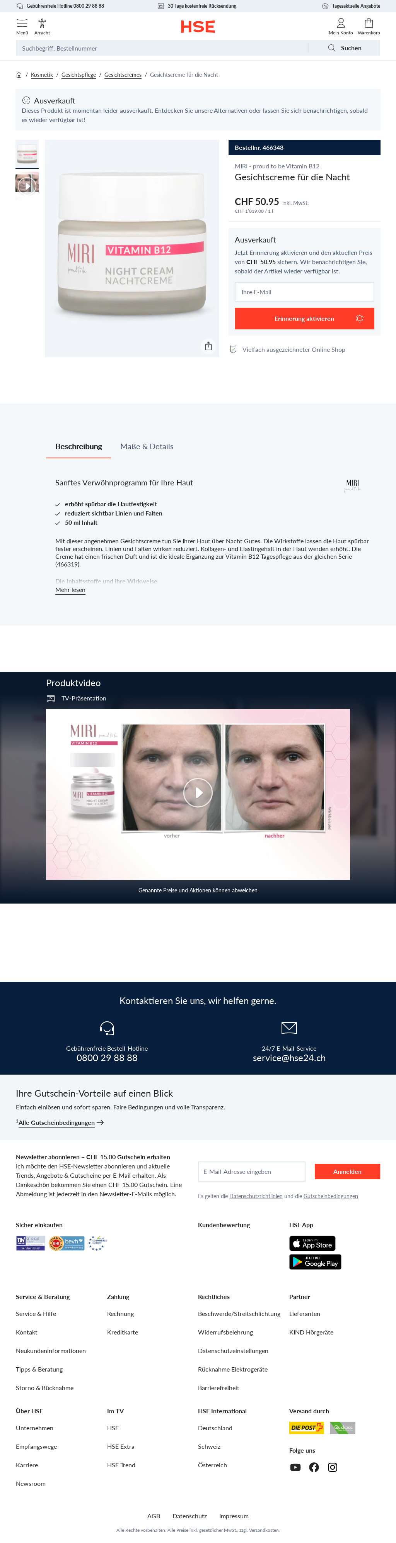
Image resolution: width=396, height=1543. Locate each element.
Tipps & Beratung (39, 1369)
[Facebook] (314, 1467)
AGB (153, 1515)
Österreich (212, 1464)
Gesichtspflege (78, 74)
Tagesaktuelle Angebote (350, 6)
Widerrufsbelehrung (225, 1332)
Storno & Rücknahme (44, 1387)
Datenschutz (189, 1515)
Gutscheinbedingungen (331, 1196)
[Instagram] (332, 1467)
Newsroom (31, 1483)
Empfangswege (36, 1446)
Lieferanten (304, 1313)
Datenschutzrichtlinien (256, 1196)
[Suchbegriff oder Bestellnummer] (162, 48)
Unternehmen (34, 1427)
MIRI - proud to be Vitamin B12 (277, 166)
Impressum (234, 1515)
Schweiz (209, 1446)
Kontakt (27, 1332)
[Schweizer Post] (306, 1428)
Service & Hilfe (36, 1313)
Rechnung (120, 1313)
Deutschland (215, 1427)
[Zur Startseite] (198, 27)
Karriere (27, 1464)
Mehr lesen (70, 589)
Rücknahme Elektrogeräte (233, 1369)
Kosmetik (42, 74)
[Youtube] (295, 1467)
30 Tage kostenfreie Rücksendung (196, 6)
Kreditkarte (122, 1332)
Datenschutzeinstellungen (233, 1350)
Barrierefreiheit (218, 1387)
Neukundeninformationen (51, 1350)
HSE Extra (121, 1446)
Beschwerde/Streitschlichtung (239, 1313)
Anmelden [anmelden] (347, 1171)
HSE (113, 1427)
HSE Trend (121, 1464)
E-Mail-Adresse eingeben (237, 1171)
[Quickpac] (342, 1428)
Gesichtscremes (123, 74)
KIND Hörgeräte (311, 1332)
